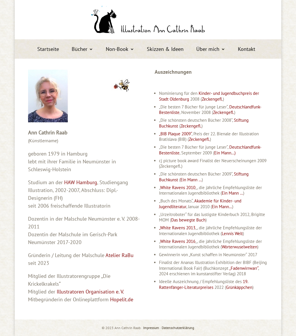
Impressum (151, 328)
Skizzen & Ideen (165, 49)
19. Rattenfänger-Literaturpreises (203, 284)
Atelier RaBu (120, 255)
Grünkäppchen (239, 287)
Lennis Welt (232, 233)
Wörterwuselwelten (239, 247)
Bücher (79, 49)
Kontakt (246, 49)
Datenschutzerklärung (178, 328)
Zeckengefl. (212, 99)
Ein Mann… (222, 206)
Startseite (48, 49)
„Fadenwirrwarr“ (243, 268)
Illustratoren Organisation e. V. (90, 291)
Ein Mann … (191, 179)
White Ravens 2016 (177, 241)
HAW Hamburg (80, 182)
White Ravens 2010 (177, 187)
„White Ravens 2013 (177, 227)
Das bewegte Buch (188, 220)
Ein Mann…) (225, 153)
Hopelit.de (121, 299)
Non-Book (117, 49)
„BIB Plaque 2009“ (175, 133)
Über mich (207, 49)
